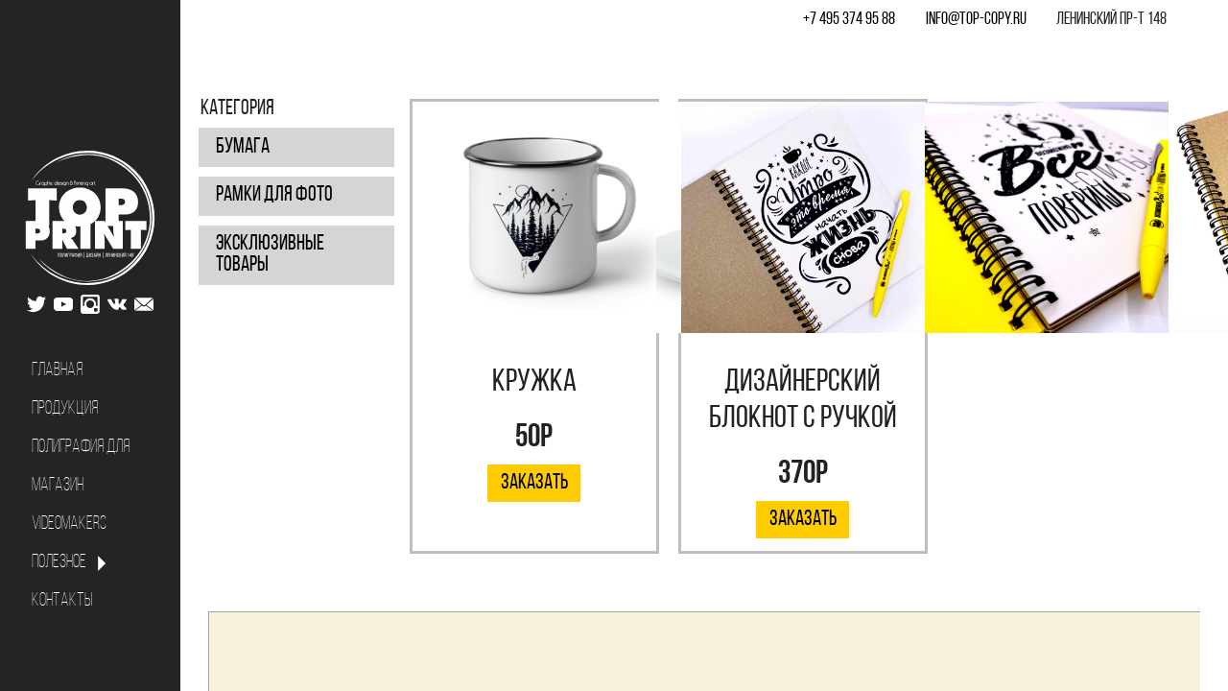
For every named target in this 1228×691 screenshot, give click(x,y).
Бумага (243, 147)
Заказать (534, 483)
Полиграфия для (81, 448)
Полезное (59, 563)
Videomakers (69, 524)
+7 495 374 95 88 (849, 20)
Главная (57, 371)
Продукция (65, 409)
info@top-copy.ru (976, 20)
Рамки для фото (274, 195)
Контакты (62, 601)
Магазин (57, 486)
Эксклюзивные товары (270, 254)
